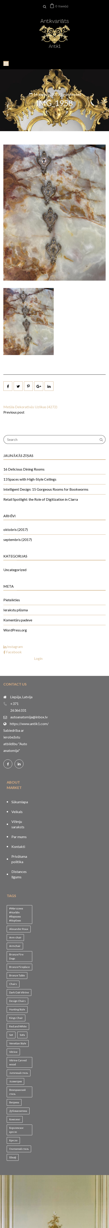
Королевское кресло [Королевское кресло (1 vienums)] (16, 1129)
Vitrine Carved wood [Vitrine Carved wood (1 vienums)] (18, 1062)
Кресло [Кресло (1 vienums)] (13, 1140)
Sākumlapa (19, 802)
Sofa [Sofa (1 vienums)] (22, 1035)
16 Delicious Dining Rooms (24, 469)
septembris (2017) (17, 539)
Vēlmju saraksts (17, 824)
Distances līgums (19, 874)
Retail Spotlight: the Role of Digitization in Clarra (40, 499)
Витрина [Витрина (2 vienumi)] (14, 1102)
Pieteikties (11, 600)
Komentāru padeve (17, 620)
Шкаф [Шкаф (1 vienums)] (12, 1157)
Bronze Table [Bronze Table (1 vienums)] (17, 975)
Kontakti (18, 846)
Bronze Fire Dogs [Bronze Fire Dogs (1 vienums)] (16, 956)
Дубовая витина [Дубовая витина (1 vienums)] (18, 1110)
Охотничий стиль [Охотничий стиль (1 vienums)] (19, 1148)
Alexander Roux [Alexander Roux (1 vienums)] (18, 929)
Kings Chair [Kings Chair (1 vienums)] (16, 1018)
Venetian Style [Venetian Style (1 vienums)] (17, 1043)
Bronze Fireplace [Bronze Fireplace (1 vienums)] (19, 967)
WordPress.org (15, 630)
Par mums (19, 837)
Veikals (17, 812)
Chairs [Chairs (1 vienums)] (13, 984)
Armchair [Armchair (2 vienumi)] (15, 946)
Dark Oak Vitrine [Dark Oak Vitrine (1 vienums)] (19, 992)
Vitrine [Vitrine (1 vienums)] (13, 1051)
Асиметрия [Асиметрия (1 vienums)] (15, 1081)
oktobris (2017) (15, 529)
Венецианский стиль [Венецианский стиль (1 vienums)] (17, 1092)
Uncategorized (14, 570)
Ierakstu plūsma (15, 610)
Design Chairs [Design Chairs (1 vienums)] (17, 1001)
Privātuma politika (19, 859)
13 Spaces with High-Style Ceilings (29, 479)
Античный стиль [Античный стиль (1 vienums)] (18, 1072)
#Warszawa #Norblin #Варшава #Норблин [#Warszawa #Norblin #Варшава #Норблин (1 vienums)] (16, 914)
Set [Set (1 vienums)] (11, 1035)
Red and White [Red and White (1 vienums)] (18, 1026)
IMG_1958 (54, 102)
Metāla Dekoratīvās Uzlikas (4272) (30, 407)
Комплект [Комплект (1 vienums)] (14, 1119)
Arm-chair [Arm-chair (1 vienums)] (15, 937)
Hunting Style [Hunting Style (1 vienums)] (17, 1009)
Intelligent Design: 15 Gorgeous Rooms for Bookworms (45, 489)
